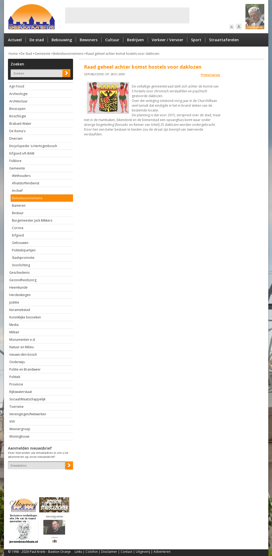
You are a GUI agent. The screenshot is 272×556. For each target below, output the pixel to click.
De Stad (26, 53)
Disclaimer (109, 551)
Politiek (14, 377)
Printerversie (210, 75)
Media (14, 324)
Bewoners (88, 39)
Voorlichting (21, 265)
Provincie (16, 384)
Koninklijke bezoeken (25, 317)
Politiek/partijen (24, 250)
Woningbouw (19, 436)
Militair (14, 332)
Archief (17, 190)
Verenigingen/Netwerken (27, 414)
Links (78, 551)
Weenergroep (19, 429)
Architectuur (18, 101)
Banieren (19, 205)
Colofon (92, 551)
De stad (36, 39)
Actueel (15, 39)
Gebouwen (20, 242)
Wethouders (21, 175)
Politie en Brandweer (25, 369)
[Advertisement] (127, 15)
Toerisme (16, 406)
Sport (196, 39)
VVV (12, 421)
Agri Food (16, 86)
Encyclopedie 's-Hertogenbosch (33, 146)
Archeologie (18, 94)
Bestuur (18, 213)
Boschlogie (17, 116)
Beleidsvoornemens (68, 53)
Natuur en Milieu (21, 347)
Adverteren (162, 551)
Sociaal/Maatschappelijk (27, 399)
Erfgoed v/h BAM (21, 153)
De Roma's (17, 131)
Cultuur (112, 39)
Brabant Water (20, 123)
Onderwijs (17, 362)
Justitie (14, 302)
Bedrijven (135, 39)
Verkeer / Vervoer (167, 39)
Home (13, 53)
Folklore (15, 161)
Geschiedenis (19, 272)
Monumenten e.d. (22, 339)
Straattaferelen (224, 39)
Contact (126, 551)
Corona (17, 228)
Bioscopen (17, 108)
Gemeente (42, 53)
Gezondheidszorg (22, 280)
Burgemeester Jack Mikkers (32, 220)
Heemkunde (18, 287)
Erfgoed (18, 235)
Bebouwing (62, 39)
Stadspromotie (23, 257)
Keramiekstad (19, 310)
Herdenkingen (20, 295)
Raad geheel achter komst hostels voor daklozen (122, 53)
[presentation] (39, 479)
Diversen (16, 138)
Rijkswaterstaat (20, 391)
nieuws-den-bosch (23, 354)
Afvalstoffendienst (25, 183)
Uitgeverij (143, 551)
